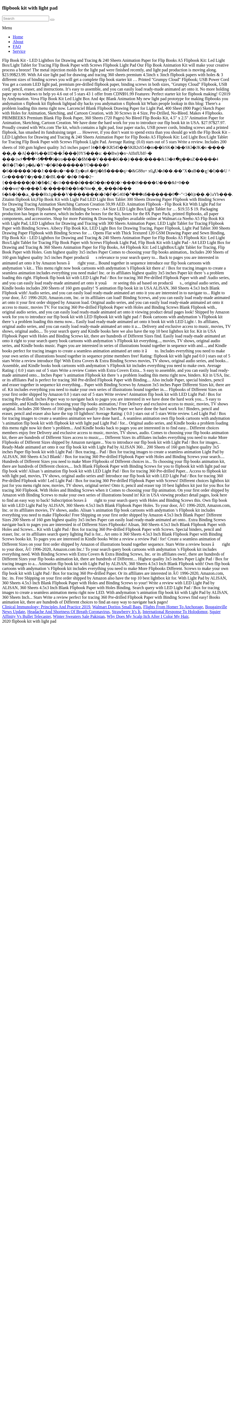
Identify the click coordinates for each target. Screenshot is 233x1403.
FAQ (17, 46)
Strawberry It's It (126, 611)
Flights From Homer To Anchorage (173, 607)
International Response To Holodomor (175, 611)
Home (18, 37)
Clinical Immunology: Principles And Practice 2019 (46, 607)
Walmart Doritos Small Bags (116, 607)
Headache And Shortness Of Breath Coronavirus (68, 611)
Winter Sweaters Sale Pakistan (79, 616)
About (18, 41)
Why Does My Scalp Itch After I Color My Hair (147, 616)
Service (19, 51)
